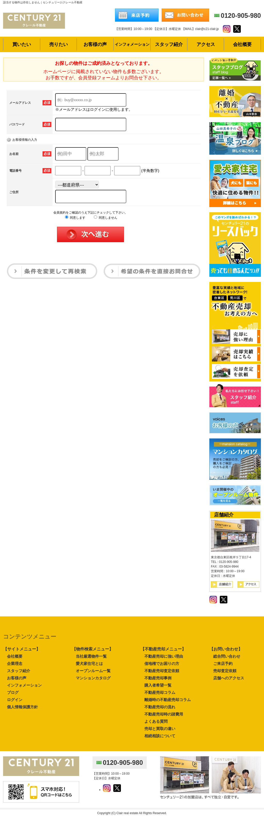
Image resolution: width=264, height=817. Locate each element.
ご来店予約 (223, 663)
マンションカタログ (93, 678)
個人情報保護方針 (22, 707)
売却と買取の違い (159, 728)
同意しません (105, 217)
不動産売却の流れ (159, 707)
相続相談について (159, 736)
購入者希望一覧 (157, 685)
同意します (75, 217)
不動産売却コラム (159, 692)
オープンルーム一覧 (93, 671)
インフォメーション (24, 685)
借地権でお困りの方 (161, 663)
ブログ (13, 692)
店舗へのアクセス (228, 678)
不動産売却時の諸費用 (163, 714)
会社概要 (14, 656)
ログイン (14, 699)
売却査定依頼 (224, 671)
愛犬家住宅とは (89, 663)
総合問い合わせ (226, 656)
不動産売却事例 (157, 678)
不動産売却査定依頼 (161, 671)
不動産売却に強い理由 (163, 656)
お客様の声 (16, 678)
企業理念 (14, 663)
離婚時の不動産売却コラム (167, 699)
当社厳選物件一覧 (91, 656)
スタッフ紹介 (18, 671)
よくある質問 (156, 721)
